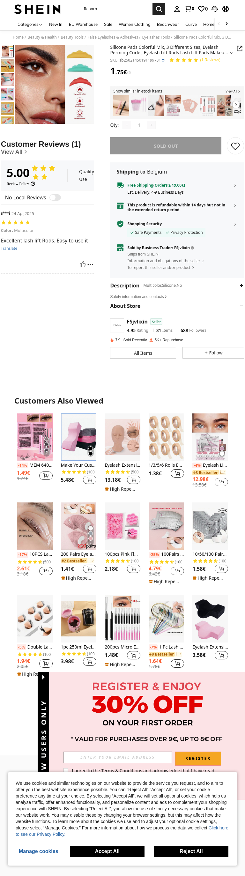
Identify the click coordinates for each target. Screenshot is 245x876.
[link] (189, 8)
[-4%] (197, 470)
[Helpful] (82, 290)
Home (18, 37)
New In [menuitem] (56, 24)
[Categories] (30, 24)
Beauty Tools (72, 37)
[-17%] (22, 559)
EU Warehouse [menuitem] (83, 24)
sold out (166, 150)
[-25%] (154, 559)
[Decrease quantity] (127, 129)
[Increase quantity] (151, 129)
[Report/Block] (90, 290)
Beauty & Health (42, 37)
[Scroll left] (219, 24)
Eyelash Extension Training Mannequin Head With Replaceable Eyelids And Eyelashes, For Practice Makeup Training (122, 469)
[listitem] (121, 105)
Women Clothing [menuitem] (135, 24)
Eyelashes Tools (156, 37)
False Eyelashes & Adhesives (112, 37)
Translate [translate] (9, 274)
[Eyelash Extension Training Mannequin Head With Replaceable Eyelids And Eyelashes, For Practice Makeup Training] (122, 441)
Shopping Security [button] (144, 228)
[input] (117, 757)
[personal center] (177, 9)
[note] (122, 493)
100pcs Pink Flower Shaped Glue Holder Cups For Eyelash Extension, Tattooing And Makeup (122, 558)
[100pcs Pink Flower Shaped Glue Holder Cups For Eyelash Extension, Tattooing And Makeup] (122, 530)
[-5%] (21, 652)
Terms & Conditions (121, 771)
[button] (116, 9)
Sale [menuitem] (108, 24)
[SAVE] (235, 150)
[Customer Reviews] (47, 174)
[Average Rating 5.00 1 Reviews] (194, 60)
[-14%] (22, 470)
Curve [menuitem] (191, 24)
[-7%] (153, 652)
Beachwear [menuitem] (168, 24)
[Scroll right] (226, 24)
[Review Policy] (21, 209)
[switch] (55, 223)
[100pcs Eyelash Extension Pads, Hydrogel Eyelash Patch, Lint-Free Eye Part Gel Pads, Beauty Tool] (190, 105)
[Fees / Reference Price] (129, 73)
